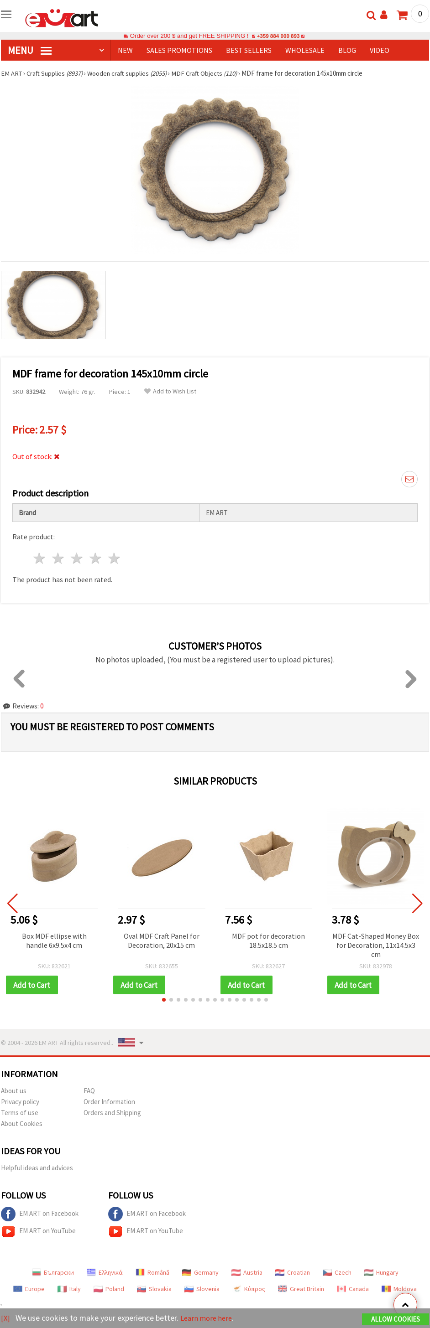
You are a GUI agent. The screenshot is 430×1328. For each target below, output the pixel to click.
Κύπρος (248, 1289)
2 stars (58, 558)
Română (152, 1272)
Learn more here (209, 1318)
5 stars (114, 558)
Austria (246, 1273)
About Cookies (21, 1124)
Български (53, 1272)
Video (379, 50)
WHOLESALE (305, 50)
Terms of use (19, 1113)
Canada (353, 1289)
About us (13, 1091)
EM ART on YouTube (38, 1232)
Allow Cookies (395, 1319)
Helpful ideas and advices (37, 1168)
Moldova (399, 1289)
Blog (347, 50)
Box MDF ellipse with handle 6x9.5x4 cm (54, 940)
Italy (69, 1289)
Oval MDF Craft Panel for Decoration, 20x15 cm (161, 940)
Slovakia (154, 1289)
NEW (125, 50)
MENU (30, 50)
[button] (164, 1000)
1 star (40, 558)
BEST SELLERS (249, 50)
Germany (200, 1273)
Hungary (381, 1273)
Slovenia (202, 1289)
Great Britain (301, 1289)
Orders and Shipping (112, 1113)
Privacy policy (20, 1102)
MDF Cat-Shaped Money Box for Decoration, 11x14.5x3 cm (375, 945)
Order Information (109, 1102)
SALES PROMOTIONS (179, 50)
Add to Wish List (170, 391)
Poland (109, 1289)
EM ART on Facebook (40, 1214)
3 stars (77, 558)
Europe (29, 1289)
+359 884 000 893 (278, 35)
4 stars (95, 558)
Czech (337, 1273)
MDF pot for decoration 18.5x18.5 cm (268, 940)
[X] (5, 1318)
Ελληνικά (105, 1272)
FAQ (89, 1091)
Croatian (292, 1273)
